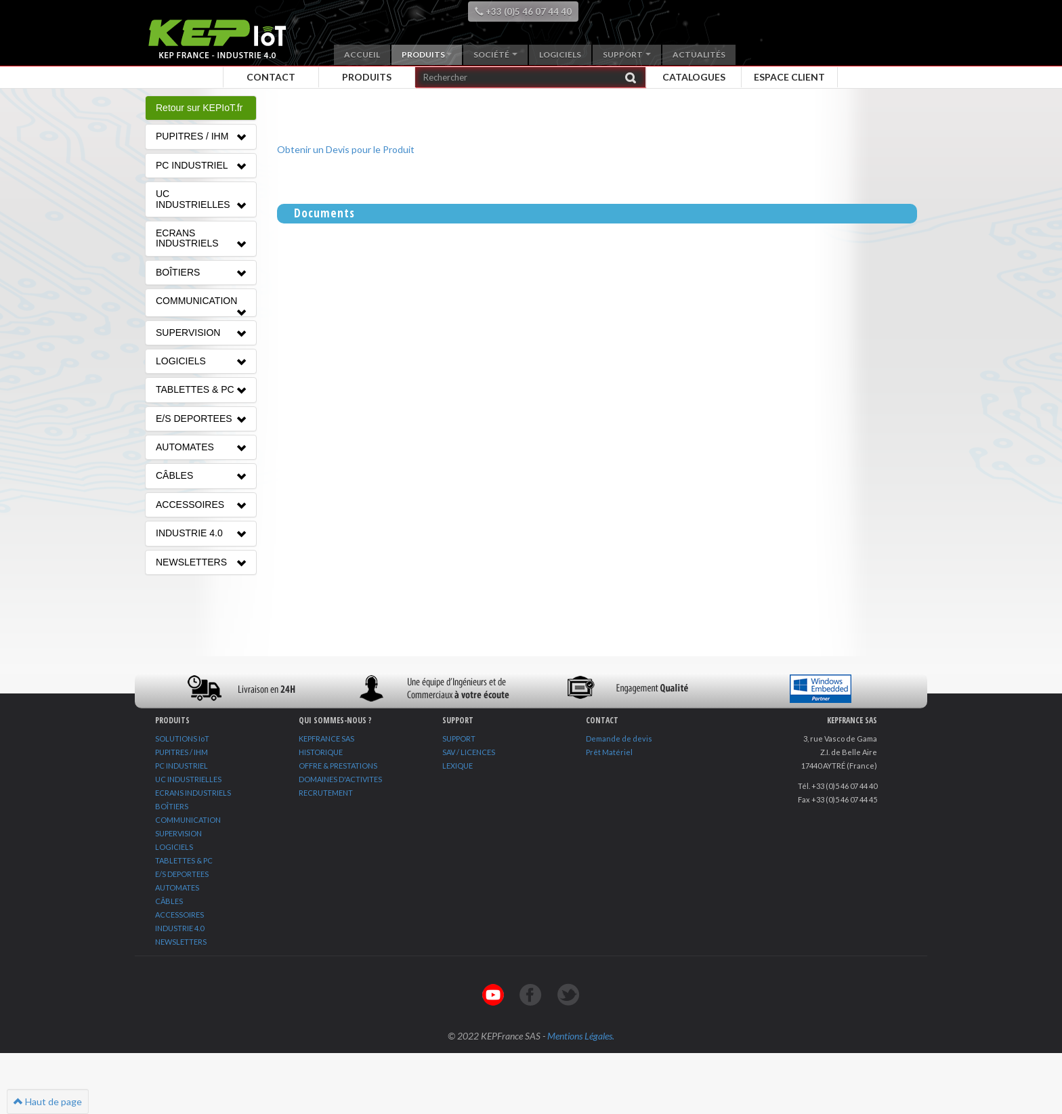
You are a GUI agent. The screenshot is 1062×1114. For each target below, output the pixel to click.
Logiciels (560, 54)
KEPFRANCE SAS (326, 738)
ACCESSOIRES (179, 914)
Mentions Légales (579, 1036)
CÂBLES (169, 901)
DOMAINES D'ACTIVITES (340, 779)
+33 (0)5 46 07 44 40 (523, 11)
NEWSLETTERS (181, 941)
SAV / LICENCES (468, 752)
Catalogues (693, 77)
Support (627, 54)
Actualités (699, 54)
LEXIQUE (457, 765)
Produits (427, 54)
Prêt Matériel (609, 752)
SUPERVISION (178, 833)
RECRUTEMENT (326, 792)
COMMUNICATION (188, 819)
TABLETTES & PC (184, 860)
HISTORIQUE (321, 752)
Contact (271, 77)
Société (495, 54)
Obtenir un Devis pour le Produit (346, 149)
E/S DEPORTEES (182, 874)
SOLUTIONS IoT (182, 738)
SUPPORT (458, 738)
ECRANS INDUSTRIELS (193, 792)
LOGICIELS (174, 846)
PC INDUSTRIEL (181, 765)
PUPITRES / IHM (181, 752)
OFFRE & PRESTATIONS (338, 765)
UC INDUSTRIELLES (188, 779)
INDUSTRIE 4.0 (179, 928)
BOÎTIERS (171, 806)
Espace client (789, 77)
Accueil (362, 54)
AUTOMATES (177, 887)
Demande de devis (619, 738)
